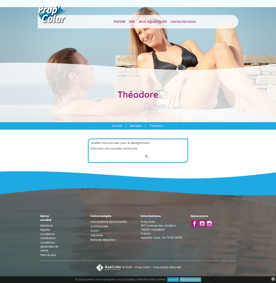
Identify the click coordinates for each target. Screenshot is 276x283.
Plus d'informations (190, 279)
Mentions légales (46, 228)
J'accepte (173, 279)
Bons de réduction (102, 240)
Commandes (99, 226)
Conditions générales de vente (49, 246)
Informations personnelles (108, 222)
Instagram (209, 223)
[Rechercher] (217, 3)
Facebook (194, 223)
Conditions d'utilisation (48, 236)
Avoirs (94, 231)
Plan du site (48, 255)
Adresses (96, 235)
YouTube (202, 223)
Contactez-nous (183, 21)
